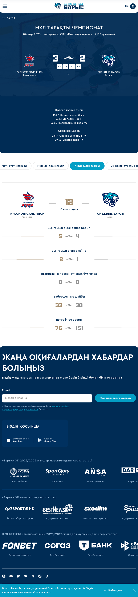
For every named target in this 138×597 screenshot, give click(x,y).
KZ (127, 6)
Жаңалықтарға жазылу (115, 398)
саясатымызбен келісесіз (34, 592)
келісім (34, 409)
